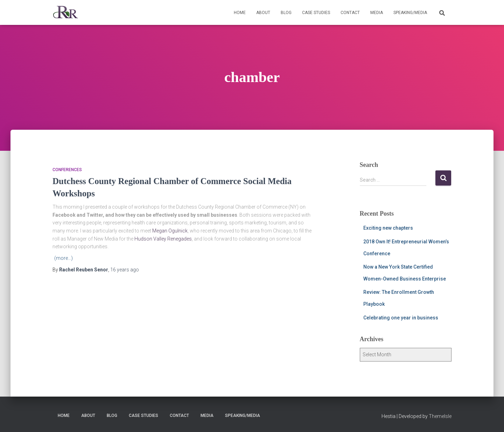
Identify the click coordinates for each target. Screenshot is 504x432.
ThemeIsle (440, 416)
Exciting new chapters (388, 228)
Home (240, 12)
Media (376, 12)
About (263, 12)
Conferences (67, 169)
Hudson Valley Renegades (163, 239)
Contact (350, 12)
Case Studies (316, 12)
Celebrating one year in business (400, 317)
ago (124, 269)
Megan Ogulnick (170, 231)
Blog (286, 12)
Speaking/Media (410, 12)
